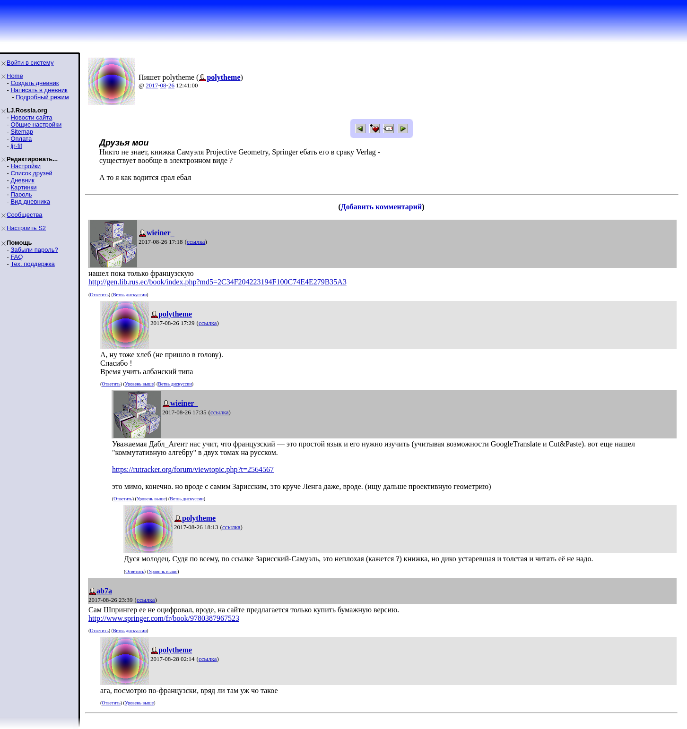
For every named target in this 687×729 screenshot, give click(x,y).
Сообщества (25, 214)
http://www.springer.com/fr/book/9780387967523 (163, 618)
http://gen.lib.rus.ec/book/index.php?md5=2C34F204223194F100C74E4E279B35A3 (217, 282)
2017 (152, 85)
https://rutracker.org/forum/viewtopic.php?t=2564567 (193, 469)
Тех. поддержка (32, 263)
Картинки (23, 187)
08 (163, 85)
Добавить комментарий (381, 207)
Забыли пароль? (34, 249)
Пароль (21, 194)
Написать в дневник (38, 90)
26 (171, 85)
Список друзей (31, 173)
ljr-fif (16, 145)
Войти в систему (30, 62)
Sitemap (21, 131)
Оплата (21, 138)
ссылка (196, 241)
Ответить (99, 294)
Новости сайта (31, 117)
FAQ (16, 256)
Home (15, 75)
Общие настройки (35, 124)
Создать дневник (34, 82)
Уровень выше (139, 383)
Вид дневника (30, 201)
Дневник (22, 180)
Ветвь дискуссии (130, 294)
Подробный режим (42, 97)
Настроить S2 (26, 228)
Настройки (25, 166)
